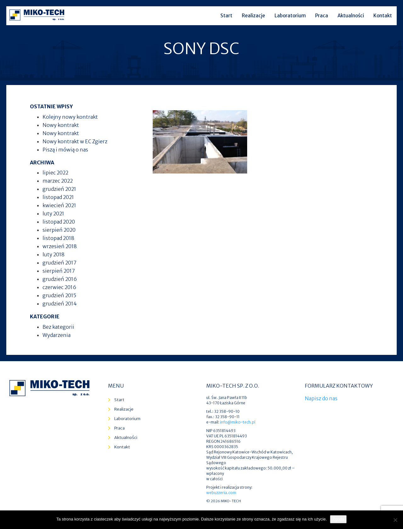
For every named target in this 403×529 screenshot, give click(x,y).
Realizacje (253, 16)
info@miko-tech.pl (237, 422)
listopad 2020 (59, 222)
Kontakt (382, 16)
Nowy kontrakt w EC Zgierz (75, 141)
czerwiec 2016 (59, 287)
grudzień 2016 (60, 279)
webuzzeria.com (221, 492)
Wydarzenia (57, 335)
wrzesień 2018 (60, 246)
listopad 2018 (58, 238)
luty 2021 (53, 213)
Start (226, 16)
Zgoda (338, 519)
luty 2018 (54, 254)
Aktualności (351, 16)
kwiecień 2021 (59, 205)
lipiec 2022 (55, 172)
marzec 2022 (58, 181)
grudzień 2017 (60, 262)
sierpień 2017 (59, 271)
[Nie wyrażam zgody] (395, 520)
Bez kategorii (58, 327)
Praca (321, 16)
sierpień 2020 (59, 230)
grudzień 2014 (60, 303)
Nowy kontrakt (61, 125)
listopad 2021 (58, 197)
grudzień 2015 (59, 295)
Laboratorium (290, 16)
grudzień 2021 (59, 189)
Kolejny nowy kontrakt (70, 117)
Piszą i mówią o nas (65, 149)
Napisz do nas (321, 398)
